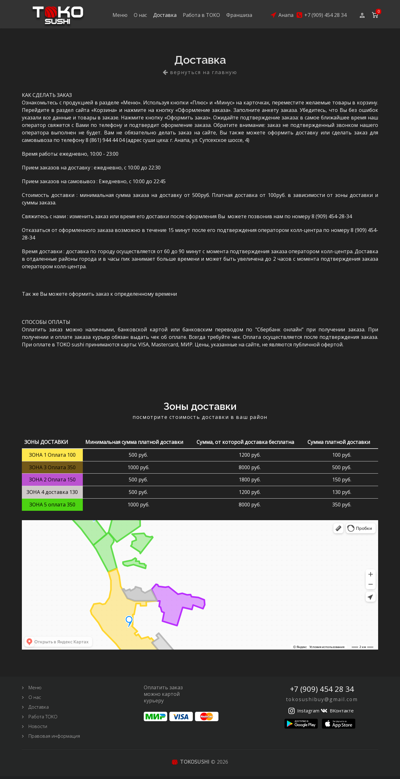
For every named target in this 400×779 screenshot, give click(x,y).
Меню (120, 15)
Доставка (165, 15)
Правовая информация (54, 739)
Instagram (308, 713)
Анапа (285, 15)
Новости (37, 729)
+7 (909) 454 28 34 (325, 15)
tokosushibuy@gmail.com (322, 702)
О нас (140, 15)
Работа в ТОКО (201, 15)
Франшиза (239, 15)
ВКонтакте (342, 713)
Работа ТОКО (43, 719)
